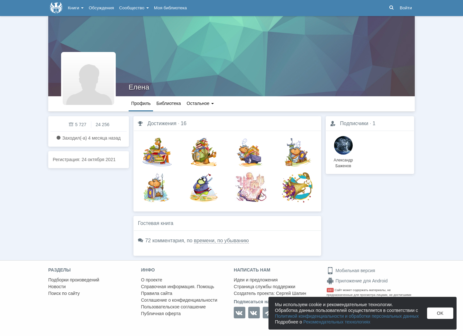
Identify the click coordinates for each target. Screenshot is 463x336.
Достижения (161, 123)
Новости (57, 286)
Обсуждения (101, 7)
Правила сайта (156, 293)
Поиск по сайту (64, 293)
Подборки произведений (73, 279)
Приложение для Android (357, 280)
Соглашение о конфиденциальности (179, 300)
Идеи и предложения (256, 279)
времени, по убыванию (221, 240)
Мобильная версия (351, 270)
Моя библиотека (170, 7)
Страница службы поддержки (264, 286)
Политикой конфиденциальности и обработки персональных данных (347, 316)
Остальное (200, 103)
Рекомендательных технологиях (336, 321)
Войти (406, 7)
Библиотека (168, 103)
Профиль (140, 103)
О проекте (151, 279)
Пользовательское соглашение (173, 306)
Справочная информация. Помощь (177, 286)
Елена (139, 87)
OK (440, 313)
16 (183, 123)
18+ (330, 290)
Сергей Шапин (291, 293)
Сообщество (134, 7)
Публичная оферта (161, 313)
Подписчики (354, 123)
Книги (76, 7)
